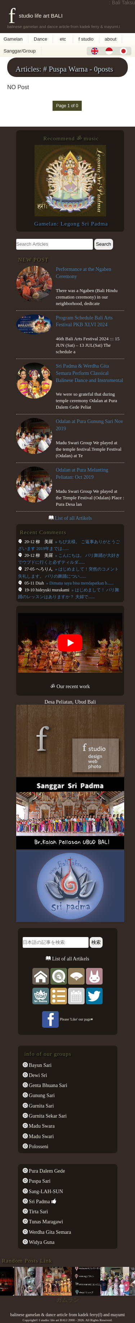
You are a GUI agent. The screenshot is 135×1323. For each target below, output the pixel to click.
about (111, 39)
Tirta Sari (38, 1211)
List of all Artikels (73, 518)
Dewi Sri (37, 1075)
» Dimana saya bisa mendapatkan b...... (79, 583)
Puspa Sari (39, 1181)
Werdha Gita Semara (49, 1232)
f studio (86, 39)
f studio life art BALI (35, 16)
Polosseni (38, 1146)
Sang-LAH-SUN (45, 1191)
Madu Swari (41, 1136)
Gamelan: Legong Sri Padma (71, 223)
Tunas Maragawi (45, 1221)
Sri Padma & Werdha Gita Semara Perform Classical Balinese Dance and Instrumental (89, 373)
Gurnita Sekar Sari (47, 1116)
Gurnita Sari (41, 1106)
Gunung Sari (41, 1095)
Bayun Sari (40, 1065)
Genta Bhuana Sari (47, 1085)
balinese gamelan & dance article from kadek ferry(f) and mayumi (67, 1314)
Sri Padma (39, 1201)
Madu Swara (41, 1126)
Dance (41, 39)
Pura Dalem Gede (46, 1171)
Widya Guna (41, 1242)
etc (62, 39)
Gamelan (13, 39)
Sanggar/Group (20, 51)
